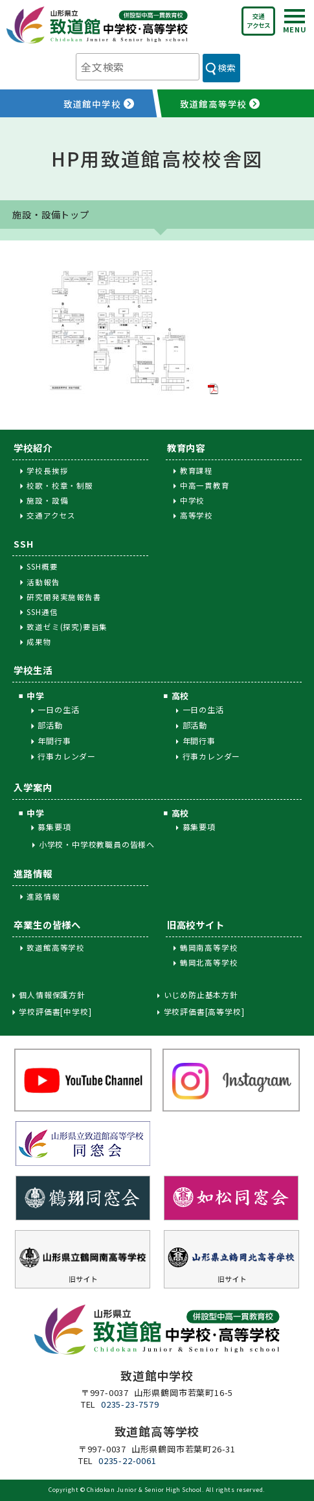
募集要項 (54, 826)
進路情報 (33, 873)
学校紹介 (33, 447)
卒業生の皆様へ (47, 924)
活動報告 (43, 582)
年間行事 (54, 740)
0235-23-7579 (130, 1404)
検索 (227, 67)
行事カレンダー (67, 756)
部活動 (50, 724)
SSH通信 (42, 612)
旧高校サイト (196, 924)
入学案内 (33, 787)
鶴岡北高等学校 (209, 962)
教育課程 (196, 470)
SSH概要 (42, 566)
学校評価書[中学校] (55, 1011)
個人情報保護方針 (52, 995)
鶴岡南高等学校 (209, 947)
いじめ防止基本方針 (201, 995)
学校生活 (33, 670)
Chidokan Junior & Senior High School (144, 1489)
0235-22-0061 (127, 1460)
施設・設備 (47, 500)
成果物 (39, 641)
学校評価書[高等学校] (204, 1011)
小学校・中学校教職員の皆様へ (97, 844)
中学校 (192, 500)
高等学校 (196, 515)
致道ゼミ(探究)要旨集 (67, 627)
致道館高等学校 (56, 947)
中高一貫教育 (205, 485)
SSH (23, 543)
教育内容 (186, 447)
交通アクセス (258, 21)
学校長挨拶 (47, 470)
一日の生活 (58, 709)
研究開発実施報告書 (64, 597)
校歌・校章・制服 (60, 485)
